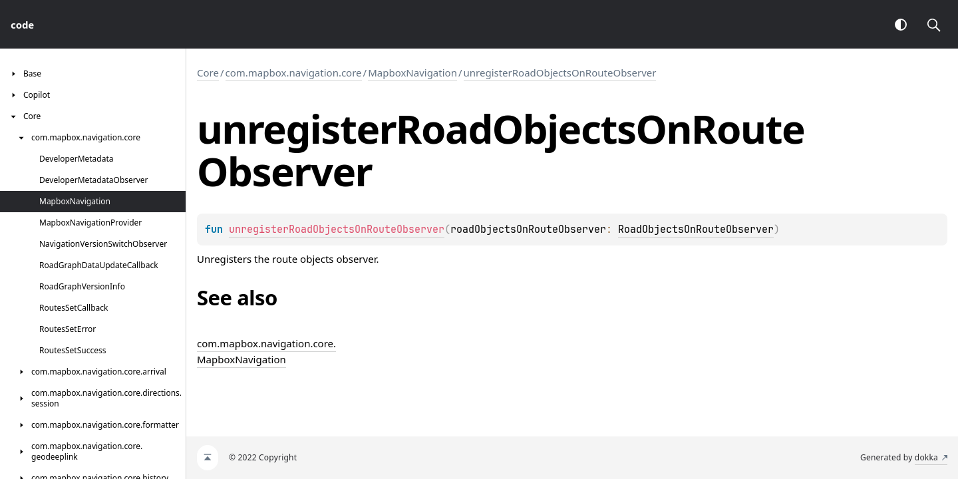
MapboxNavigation (412, 72)
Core (208, 72)
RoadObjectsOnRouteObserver (696, 229)
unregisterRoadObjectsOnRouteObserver (560, 72)
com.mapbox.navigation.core (294, 72)
